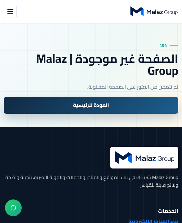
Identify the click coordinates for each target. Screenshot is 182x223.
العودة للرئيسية (91, 105)
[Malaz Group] (153, 11)
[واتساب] (13, 207)
